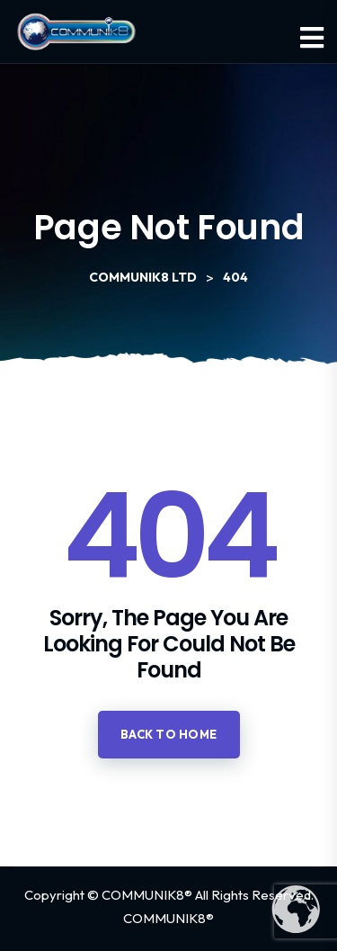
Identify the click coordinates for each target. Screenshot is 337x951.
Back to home (168, 734)
